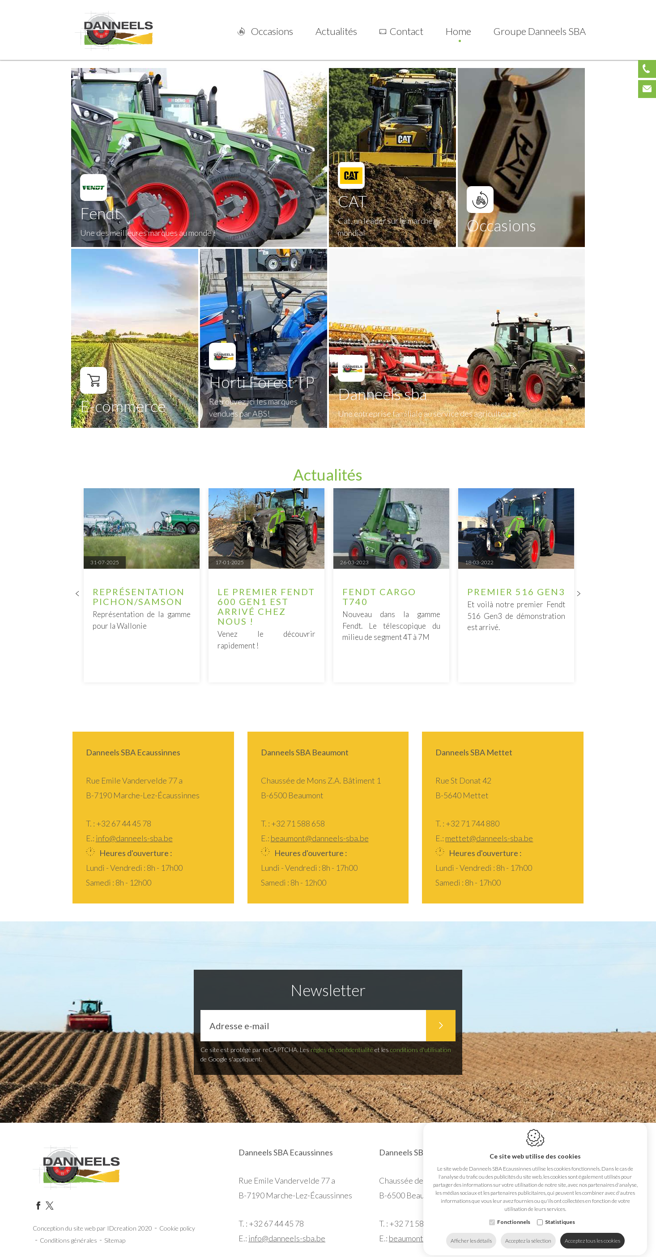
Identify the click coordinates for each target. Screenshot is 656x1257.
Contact (406, 31)
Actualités (336, 31)
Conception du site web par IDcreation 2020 (92, 1228)
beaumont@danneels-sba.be (320, 838)
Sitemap (114, 1240)
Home (458, 31)
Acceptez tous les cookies (592, 1233)
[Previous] (77, 594)
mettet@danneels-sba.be (489, 838)
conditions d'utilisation (420, 1049)
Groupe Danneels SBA (540, 31)
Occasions (272, 31)
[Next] (578, 594)
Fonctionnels (513, 1214)
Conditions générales (68, 1240)
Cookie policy (177, 1228)
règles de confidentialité (342, 1049)
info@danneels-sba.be (134, 838)
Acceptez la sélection (528, 1233)
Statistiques (560, 1214)
